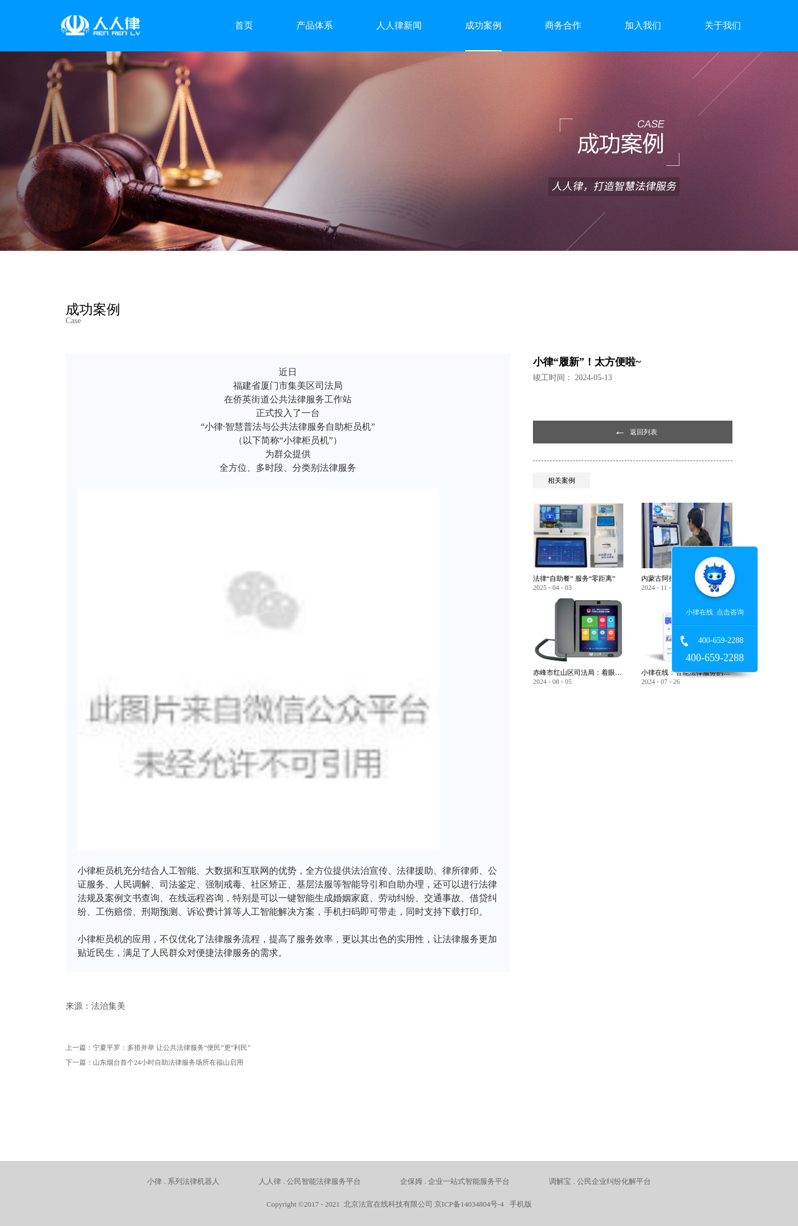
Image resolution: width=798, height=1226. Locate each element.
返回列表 (643, 432)
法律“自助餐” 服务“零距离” (574, 579)
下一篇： (154, 1062)
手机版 (519, 1204)
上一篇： (158, 1048)
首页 (244, 25)
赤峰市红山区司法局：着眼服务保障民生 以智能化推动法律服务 (578, 673)
